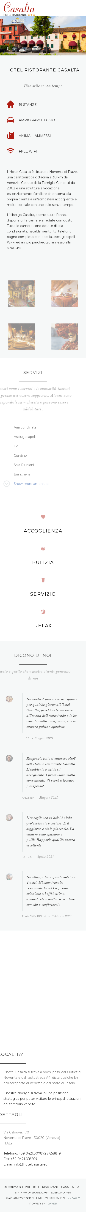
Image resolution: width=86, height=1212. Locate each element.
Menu (79, 8)
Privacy (73, 1198)
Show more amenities (31, 484)
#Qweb (51, 1203)
